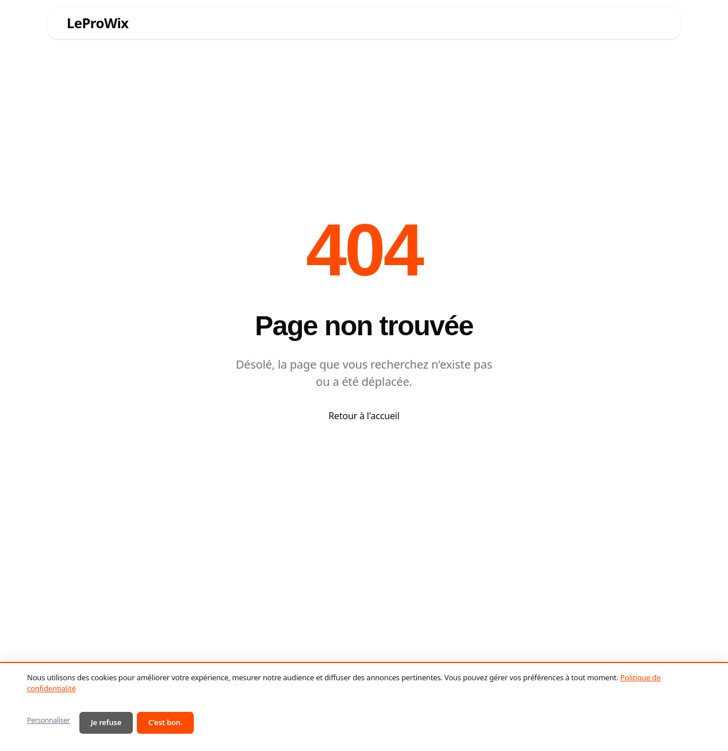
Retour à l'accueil (363, 415)
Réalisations (486, 22)
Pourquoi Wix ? (327, 22)
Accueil (191, 22)
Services (249, 22)
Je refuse (106, 722)
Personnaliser (48, 720)
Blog (543, 22)
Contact (635, 22)
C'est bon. (165, 722)
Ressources (412, 22)
